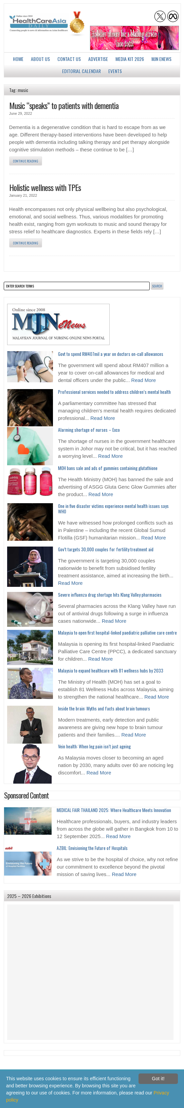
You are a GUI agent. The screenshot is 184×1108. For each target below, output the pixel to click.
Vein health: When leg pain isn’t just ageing (94, 746)
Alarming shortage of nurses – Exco (89, 429)
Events (115, 70)
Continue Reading (25, 161)
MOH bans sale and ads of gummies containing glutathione (108, 468)
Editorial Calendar (81, 70)
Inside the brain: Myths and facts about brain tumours (104, 708)
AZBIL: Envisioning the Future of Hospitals (92, 848)
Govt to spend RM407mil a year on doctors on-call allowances (110, 353)
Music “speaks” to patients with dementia (63, 105)
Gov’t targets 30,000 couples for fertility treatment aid (105, 549)
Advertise (98, 58)
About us (40, 58)
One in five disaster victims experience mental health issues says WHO (113, 509)
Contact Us (69, 58)
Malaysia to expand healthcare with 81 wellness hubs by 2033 (110, 670)
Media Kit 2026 (129, 58)
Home (18, 58)
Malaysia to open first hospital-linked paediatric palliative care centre (117, 632)
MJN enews (161, 58)
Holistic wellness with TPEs (45, 187)
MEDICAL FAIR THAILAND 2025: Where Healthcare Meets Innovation (114, 810)
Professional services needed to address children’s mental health (114, 391)
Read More (143, 380)
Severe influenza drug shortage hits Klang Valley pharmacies (110, 594)
